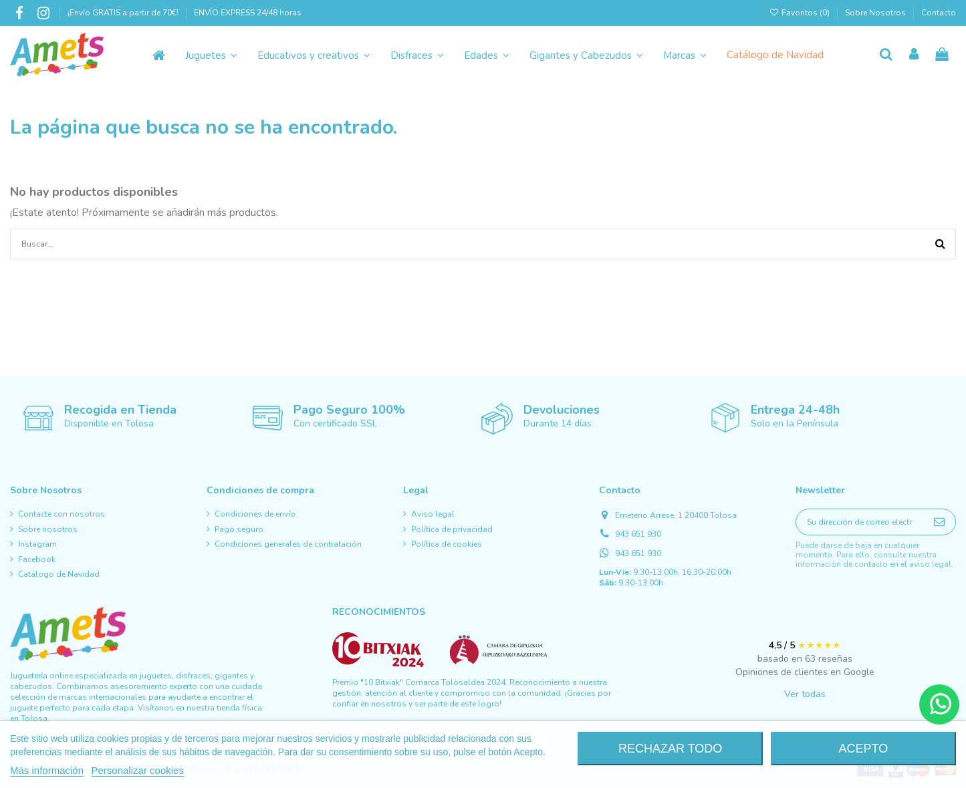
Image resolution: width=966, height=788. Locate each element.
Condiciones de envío (255, 514)
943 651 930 (638, 534)
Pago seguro (239, 529)
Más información (47, 770)
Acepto (863, 748)
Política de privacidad (452, 529)
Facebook (36, 559)
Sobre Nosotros (875, 12)
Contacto (938, 12)
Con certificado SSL (335, 423)
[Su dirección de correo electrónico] (859, 521)
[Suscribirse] (939, 521)
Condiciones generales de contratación (288, 544)
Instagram (37, 544)
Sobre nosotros (48, 529)
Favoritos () (800, 12)
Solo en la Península (794, 423)
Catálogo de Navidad (59, 574)
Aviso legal (433, 514)
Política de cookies (446, 544)
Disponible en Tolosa (109, 423)
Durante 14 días (557, 423)
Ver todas (805, 694)
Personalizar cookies (138, 770)
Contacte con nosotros (61, 514)
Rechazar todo (670, 748)
